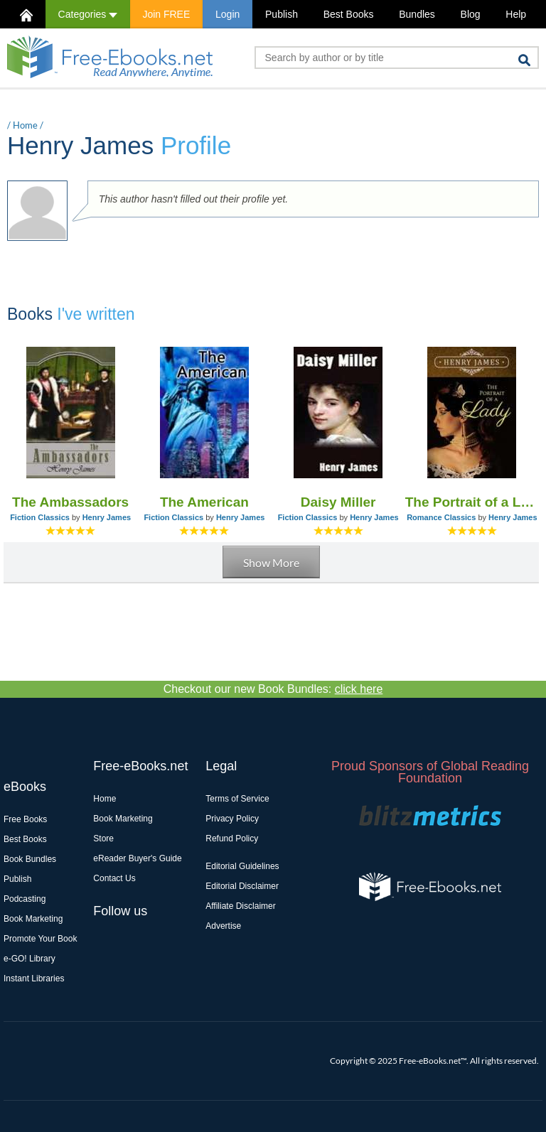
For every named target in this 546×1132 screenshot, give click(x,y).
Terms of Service (237, 799)
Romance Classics (441, 517)
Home (25, 125)
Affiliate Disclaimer (240, 906)
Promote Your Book (40, 939)
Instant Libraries (34, 978)
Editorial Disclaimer (242, 886)
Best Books (348, 14)
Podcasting (25, 899)
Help (515, 14)
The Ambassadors (70, 502)
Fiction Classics (40, 517)
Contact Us (114, 878)
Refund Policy (231, 838)
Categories (87, 14)
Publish (281, 14)
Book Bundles (30, 859)
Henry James (107, 517)
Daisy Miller (338, 502)
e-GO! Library (29, 959)
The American (204, 502)
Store (103, 838)
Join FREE (166, 14)
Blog (471, 14)
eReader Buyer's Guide (137, 858)
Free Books (25, 819)
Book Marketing (33, 919)
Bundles (417, 14)
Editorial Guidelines (242, 866)
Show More (271, 562)
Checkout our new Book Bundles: (273, 689)
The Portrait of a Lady (472, 502)
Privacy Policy (232, 819)
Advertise (223, 926)
